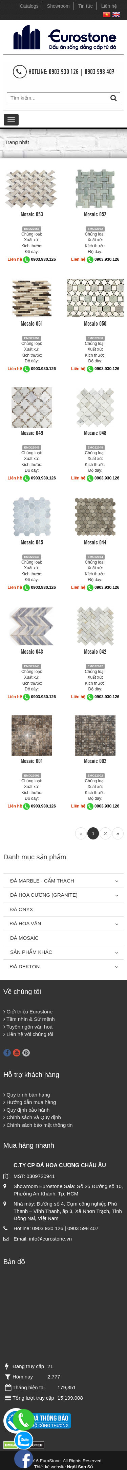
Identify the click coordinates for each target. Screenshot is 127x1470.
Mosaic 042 (95, 651)
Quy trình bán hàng (26, 1095)
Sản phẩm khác (31, 952)
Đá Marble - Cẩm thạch (42, 881)
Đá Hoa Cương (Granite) (44, 895)
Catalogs (29, 6)
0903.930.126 (43, 259)
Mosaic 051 (32, 323)
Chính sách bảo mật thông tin (37, 1125)
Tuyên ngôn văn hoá (27, 1027)
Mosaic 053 (32, 214)
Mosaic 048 (95, 432)
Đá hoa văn (25, 923)
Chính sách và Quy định (32, 1117)
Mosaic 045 (32, 542)
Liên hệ (109, 6)
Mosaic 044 (95, 542)
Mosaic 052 (95, 214)
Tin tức (85, 6)
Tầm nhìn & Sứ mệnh (29, 1019)
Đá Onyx (21, 909)
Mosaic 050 (95, 323)
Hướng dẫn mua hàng (29, 1102)
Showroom (58, 6)
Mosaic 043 (32, 651)
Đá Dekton (25, 966)
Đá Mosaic (24, 938)
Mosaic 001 (32, 760)
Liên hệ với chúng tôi (28, 1034)
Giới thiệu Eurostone (27, 1011)
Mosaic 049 (32, 432)
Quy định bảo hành (26, 1110)
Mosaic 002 (95, 760)
